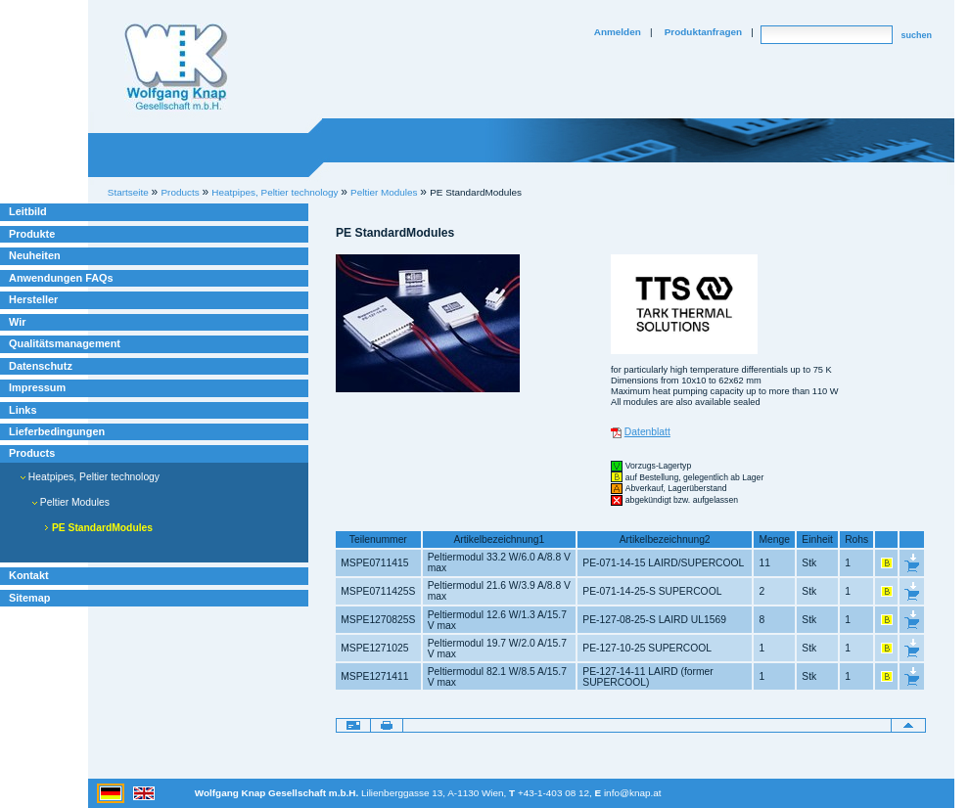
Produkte (32, 234)
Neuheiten (35, 255)
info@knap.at (633, 792)
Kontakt (29, 575)
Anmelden (617, 31)
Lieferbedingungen (57, 431)
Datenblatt (647, 431)
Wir (17, 322)
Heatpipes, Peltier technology (90, 476)
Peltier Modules (383, 192)
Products (32, 453)
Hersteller (33, 299)
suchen (916, 35)
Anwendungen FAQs (61, 278)
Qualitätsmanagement (64, 343)
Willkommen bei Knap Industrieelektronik (176, 67)
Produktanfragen (703, 31)
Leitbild (28, 211)
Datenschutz (40, 366)
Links (23, 410)
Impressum (37, 387)
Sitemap (29, 598)
